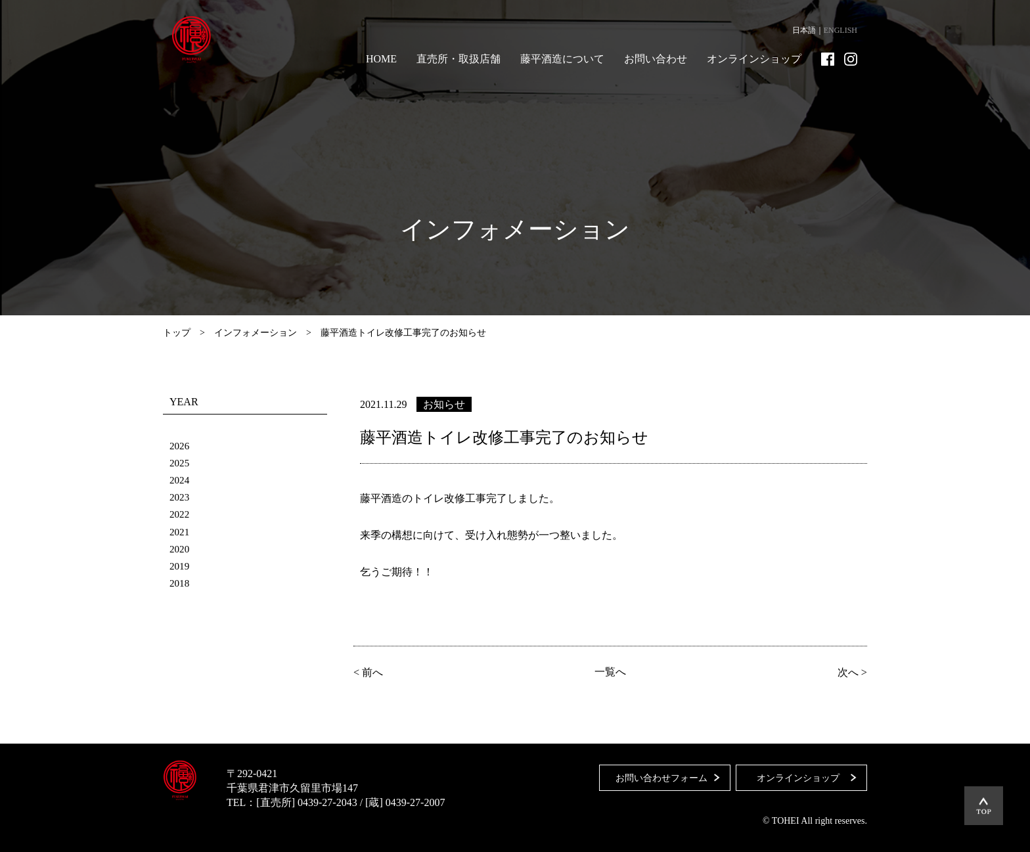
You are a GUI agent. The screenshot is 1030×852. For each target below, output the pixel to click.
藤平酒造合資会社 (197, 39)
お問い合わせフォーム (658, 773)
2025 (179, 462)
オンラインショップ (754, 58)
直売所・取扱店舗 (458, 58)
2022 (179, 514)
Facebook (827, 59)
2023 (179, 497)
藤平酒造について (562, 58)
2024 (179, 479)
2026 (179, 445)
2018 (179, 582)
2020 (179, 548)
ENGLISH (840, 30)
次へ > (850, 672)
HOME (381, 58)
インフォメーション (255, 333)
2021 (179, 531)
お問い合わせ (655, 58)
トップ (176, 333)
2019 (179, 565)
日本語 (804, 30)
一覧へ (610, 672)
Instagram (850, 59)
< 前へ (370, 672)
